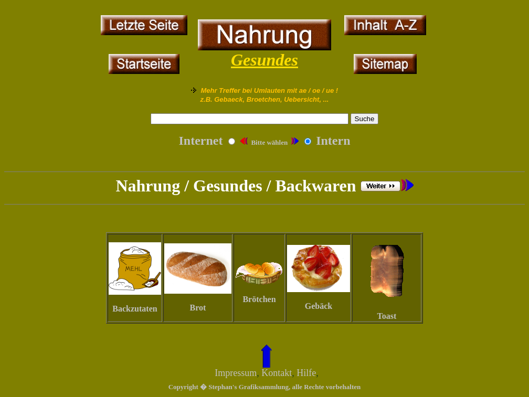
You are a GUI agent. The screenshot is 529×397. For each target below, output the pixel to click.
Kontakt (276, 373)
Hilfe (306, 373)
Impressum (236, 373)
